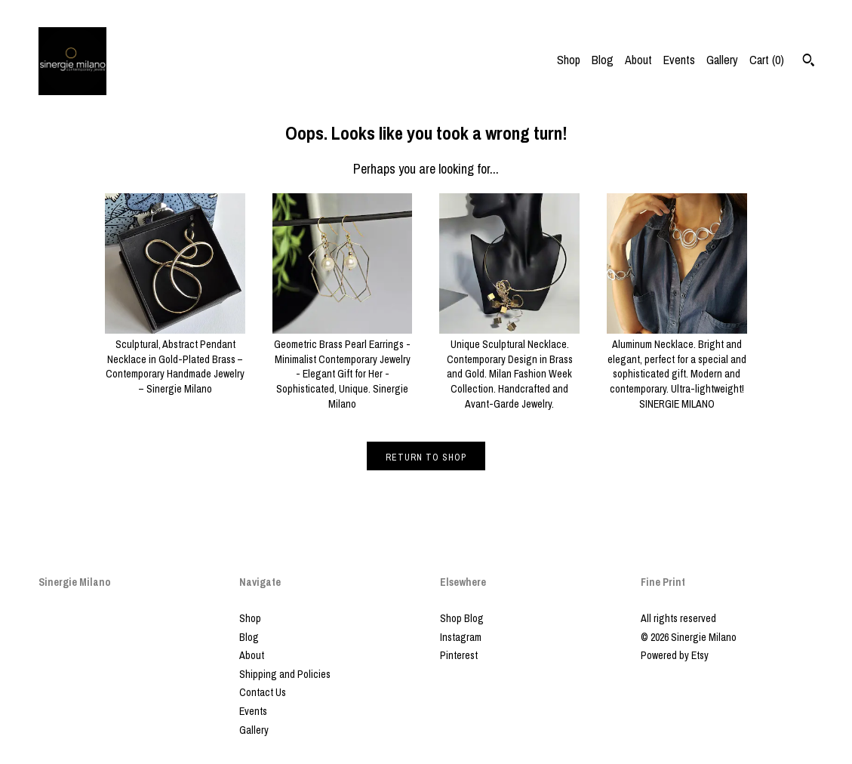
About (638, 59)
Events (679, 59)
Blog (603, 59)
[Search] (808, 62)
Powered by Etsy (675, 655)
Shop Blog (462, 618)
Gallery (722, 59)
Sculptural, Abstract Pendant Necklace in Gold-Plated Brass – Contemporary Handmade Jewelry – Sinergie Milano (175, 359)
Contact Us (262, 692)
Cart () (766, 59)
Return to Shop (426, 457)
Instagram (460, 637)
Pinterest (459, 655)
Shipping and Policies (285, 674)
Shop (568, 59)
